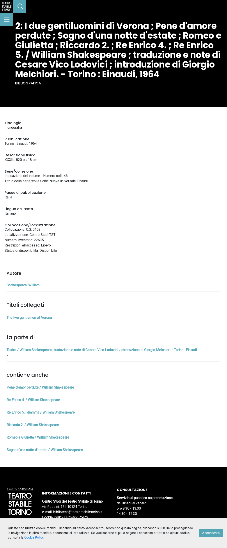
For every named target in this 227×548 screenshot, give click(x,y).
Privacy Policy (77, 517)
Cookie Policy (52, 517)
